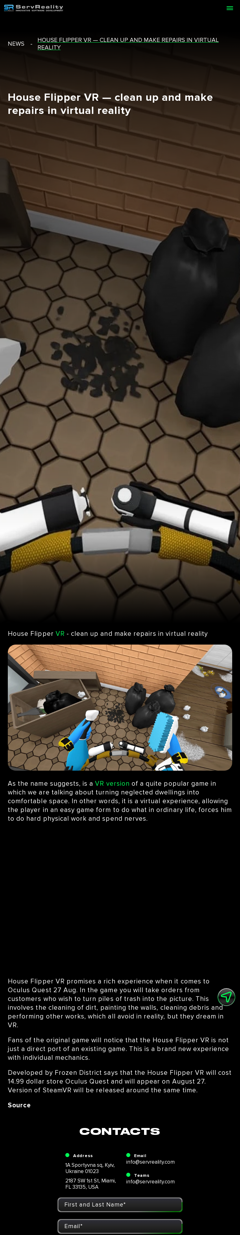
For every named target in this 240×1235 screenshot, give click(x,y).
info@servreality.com (150, 1162)
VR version (112, 784)
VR (60, 634)
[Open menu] (229, 8)
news (16, 44)
